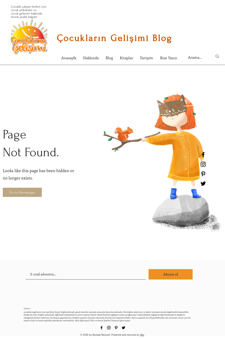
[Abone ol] (171, 274)
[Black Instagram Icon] (203, 164)
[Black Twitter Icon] (203, 183)
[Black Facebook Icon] (203, 154)
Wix (142, 335)
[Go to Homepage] (22, 192)
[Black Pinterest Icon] (203, 173)
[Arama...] (197, 57)
